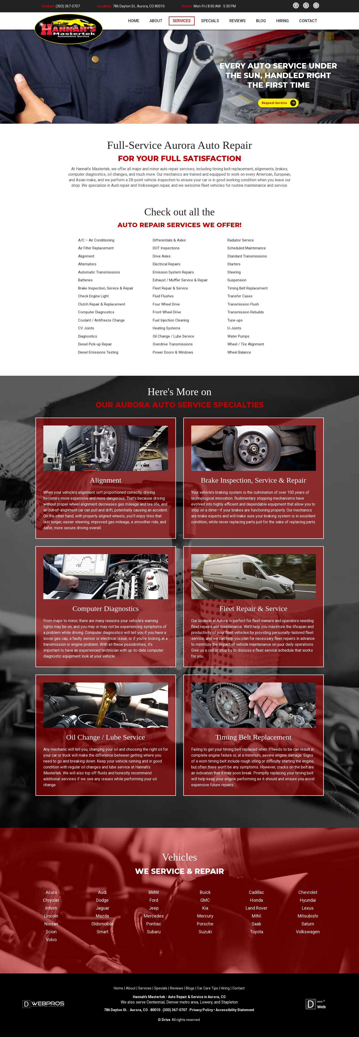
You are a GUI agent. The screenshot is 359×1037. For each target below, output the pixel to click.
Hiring (225, 988)
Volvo (51, 939)
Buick (205, 892)
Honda (256, 899)
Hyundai (308, 899)
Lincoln (51, 915)
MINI (256, 915)
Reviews (176, 988)
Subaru (154, 931)
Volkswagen (308, 931)
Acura (51, 892)
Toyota (256, 931)
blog (261, 20)
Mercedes (154, 915)
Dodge (102, 899)
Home (118, 988)
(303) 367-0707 (67, 6)
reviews (237, 20)
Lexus (308, 907)
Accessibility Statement (234, 1010)
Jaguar (102, 907)
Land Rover (256, 907)
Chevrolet (307, 892)
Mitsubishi (308, 915)
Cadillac (256, 892)
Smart (102, 931)
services (182, 20)
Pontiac (153, 923)
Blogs (190, 988)
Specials (160, 988)
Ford (154, 899)
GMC (205, 899)
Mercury (205, 915)
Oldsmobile (102, 923)
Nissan (51, 923)
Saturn (307, 923)
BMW (154, 892)
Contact (238, 988)
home (133, 20)
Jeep (154, 907)
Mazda (102, 915)
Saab (256, 923)
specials (210, 20)
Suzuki (205, 931)
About (131, 988)
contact (308, 20)
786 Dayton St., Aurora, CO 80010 (139, 6)
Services (145, 988)
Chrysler (51, 899)
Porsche (205, 923)
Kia (205, 907)
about (156, 20)
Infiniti (51, 907)
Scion (51, 931)
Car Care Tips (207, 988)
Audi (102, 892)
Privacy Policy (201, 1010)
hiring (282, 20)
